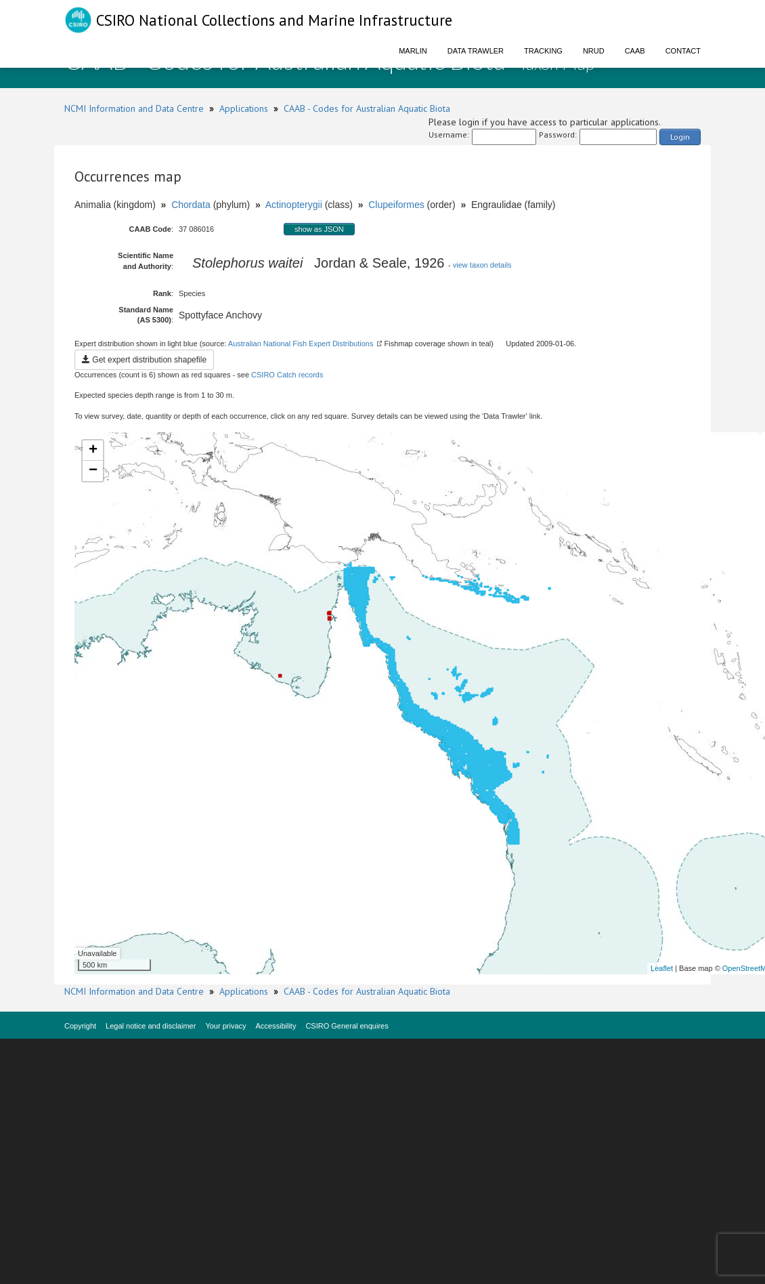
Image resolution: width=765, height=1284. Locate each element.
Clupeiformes (396, 204)
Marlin (413, 51)
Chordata (191, 204)
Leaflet (662, 968)
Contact (683, 51)
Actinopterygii (293, 204)
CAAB (635, 51)
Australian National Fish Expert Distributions (301, 343)
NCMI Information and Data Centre (134, 108)
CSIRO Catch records (287, 375)
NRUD (594, 51)
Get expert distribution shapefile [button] (144, 360)
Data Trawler (475, 51)
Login (680, 136)
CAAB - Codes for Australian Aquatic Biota (367, 108)
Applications (243, 108)
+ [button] (93, 450)
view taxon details (482, 265)
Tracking (543, 51)
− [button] (93, 471)
